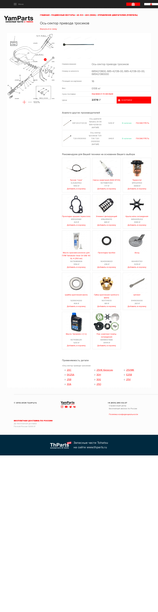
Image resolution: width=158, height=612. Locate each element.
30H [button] (99, 374)
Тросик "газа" (76, 180)
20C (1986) (90, 15)
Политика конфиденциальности (123, 414)
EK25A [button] (70, 374)
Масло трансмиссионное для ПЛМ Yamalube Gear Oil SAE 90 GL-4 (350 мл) (76, 256)
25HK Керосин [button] (105, 370)
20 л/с (80, 15)
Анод (137, 253)
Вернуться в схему (48, 29)
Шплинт (136, 295)
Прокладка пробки (106, 253)
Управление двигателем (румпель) (118, 15)
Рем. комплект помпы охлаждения (106, 335)
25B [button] (69, 379)
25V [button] (128, 379)
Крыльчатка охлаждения (137, 216)
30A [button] (69, 384)
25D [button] (99, 384)
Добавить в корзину (76, 189)
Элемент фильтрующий (106, 216)
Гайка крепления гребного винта (106, 296)
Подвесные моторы (63, 15)
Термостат (137, 180)
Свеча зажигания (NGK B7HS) (106, 180)
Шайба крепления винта (76, 295)
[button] (19, 4)
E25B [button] (129, 374)
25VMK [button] (130, 370)
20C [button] (69, 370)
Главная (44, 15)
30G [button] (99, 379)
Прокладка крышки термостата (76, 216)
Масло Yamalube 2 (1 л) (76, 334)
